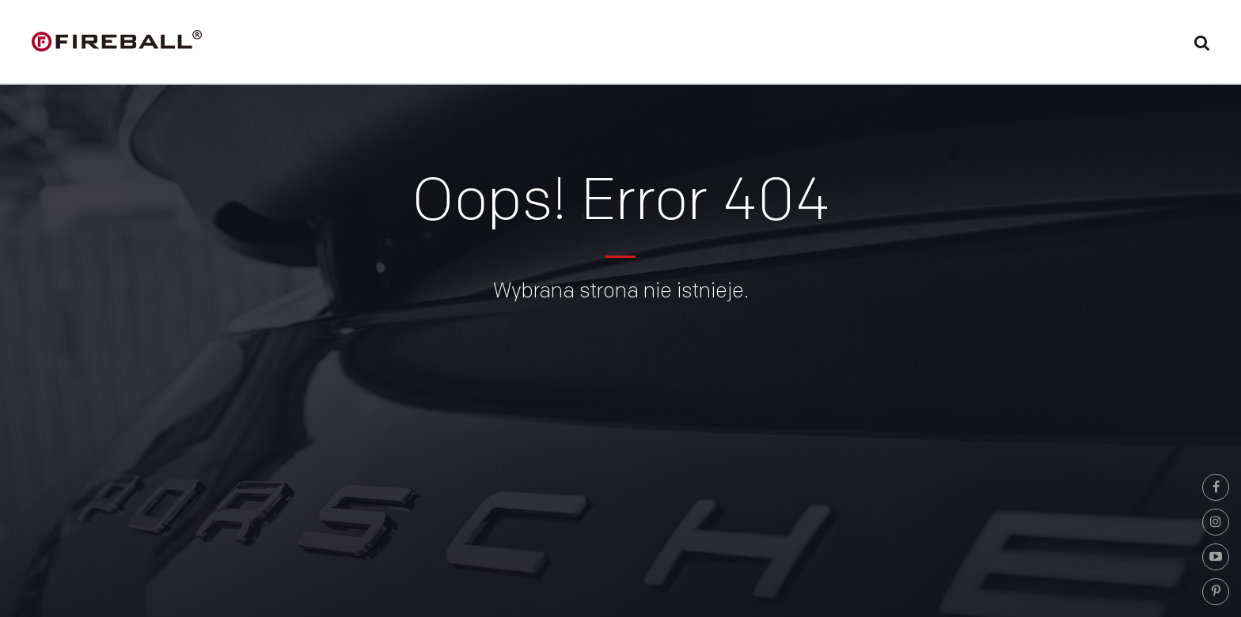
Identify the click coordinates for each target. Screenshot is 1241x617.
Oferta (843, 44)
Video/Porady (1046, 44)
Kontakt (1151, 44)
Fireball (595, 44)
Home (517, 44)
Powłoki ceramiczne (721, 44)
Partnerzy (934, 44)
